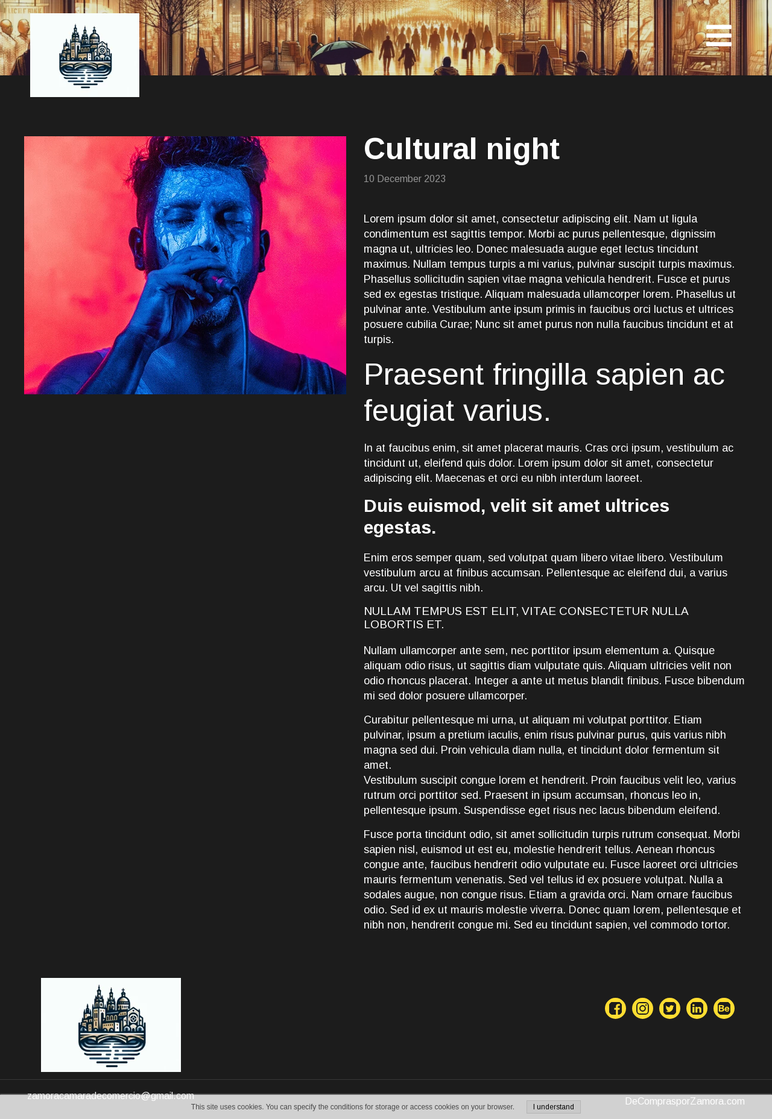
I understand (553, 1107)
